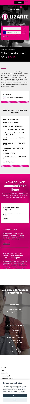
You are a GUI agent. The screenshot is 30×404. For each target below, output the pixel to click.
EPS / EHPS (15, 335)
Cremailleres (15, 330)
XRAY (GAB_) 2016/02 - (9, 162)
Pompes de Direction (15, 333)
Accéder (5, 219)
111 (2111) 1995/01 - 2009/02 (10, 122)
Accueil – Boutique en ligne (6, 49)
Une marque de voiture (15, 309)
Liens (2, 370)
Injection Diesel (15, 340)
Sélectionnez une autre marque (15, 97)
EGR (15, 349)
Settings (15, 399)
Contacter (6, 273)
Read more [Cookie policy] (22, 391)
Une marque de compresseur (15, 312)
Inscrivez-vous (15, 9)
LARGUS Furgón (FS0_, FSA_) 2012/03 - (13, 129)
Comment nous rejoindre (7, 378)
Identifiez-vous (13, 7)
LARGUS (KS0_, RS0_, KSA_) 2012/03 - (13, 126)
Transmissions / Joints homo (15, 337)
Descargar (6, 243)
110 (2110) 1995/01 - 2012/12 (10, 119)
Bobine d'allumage (15, 351)
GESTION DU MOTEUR (15, 342)
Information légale (5, 375)
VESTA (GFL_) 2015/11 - (9, 153)
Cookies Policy (4, 373)
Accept (15, 395)
